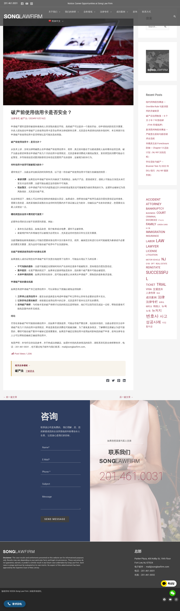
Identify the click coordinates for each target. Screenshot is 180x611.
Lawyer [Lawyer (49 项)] (152, 245)
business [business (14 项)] (150, 212)
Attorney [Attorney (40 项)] (153, 203)
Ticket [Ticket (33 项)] (150, 283)
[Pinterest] (119, 380)
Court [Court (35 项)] (161, 212)
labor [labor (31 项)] (150, 240)
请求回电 (15, 604)
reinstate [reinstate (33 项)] (153, 266)
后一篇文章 (126, 397)
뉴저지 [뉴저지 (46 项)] (157, 309)
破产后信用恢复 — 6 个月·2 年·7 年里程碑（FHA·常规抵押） (157, 120)
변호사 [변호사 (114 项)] (152, 315)
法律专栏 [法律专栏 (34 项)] (152, 301)
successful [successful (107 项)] (157, 274)
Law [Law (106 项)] (160, 240)
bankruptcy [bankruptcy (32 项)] (155, 207)
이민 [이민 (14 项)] (164, 321)
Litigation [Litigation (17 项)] (152, 253)
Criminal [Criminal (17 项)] (151, 215)
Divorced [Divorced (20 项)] (151, 219)
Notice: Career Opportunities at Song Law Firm (90, 2)
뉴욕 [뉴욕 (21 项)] (148, 309)
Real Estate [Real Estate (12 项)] (161, 263)
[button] (59, 9)
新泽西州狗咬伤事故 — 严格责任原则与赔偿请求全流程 (157, 133)
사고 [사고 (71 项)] (163, 315)
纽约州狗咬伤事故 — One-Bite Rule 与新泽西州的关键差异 (157, 106)
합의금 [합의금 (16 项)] (149, 325)
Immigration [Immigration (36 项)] (155, 231)
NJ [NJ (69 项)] (163, 258)
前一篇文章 (10, 397)
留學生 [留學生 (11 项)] (161, 301)
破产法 (24, 118)
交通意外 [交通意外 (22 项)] (158, 288)
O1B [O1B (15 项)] (148, 263)
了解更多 (30, 370)
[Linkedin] (124, 380)
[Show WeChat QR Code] (172, 593)
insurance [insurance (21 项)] (152, 235)
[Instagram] (31, 2)
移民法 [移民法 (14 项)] (149, 305)
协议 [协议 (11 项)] (158, 292)
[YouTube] (26, 2)
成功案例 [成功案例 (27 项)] (151, 296)
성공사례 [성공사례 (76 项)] (153, 321)
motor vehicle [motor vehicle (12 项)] (153, 259)
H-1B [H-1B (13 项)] (148, 227)
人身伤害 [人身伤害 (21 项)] (150, 292)
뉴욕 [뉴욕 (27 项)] (164, 305)
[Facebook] (22, 2)
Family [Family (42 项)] (151, 223)
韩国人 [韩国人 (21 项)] (156, 305)
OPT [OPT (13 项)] (153, 263)
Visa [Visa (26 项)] (149, 288)
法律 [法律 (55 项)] (161, 296)
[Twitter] (113, 380)
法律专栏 (15, 118)
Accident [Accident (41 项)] (153, 198)
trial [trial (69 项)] (161, 283)
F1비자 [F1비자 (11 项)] (161, 219)
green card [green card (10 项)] (162, 224)
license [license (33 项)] (151, 250)
